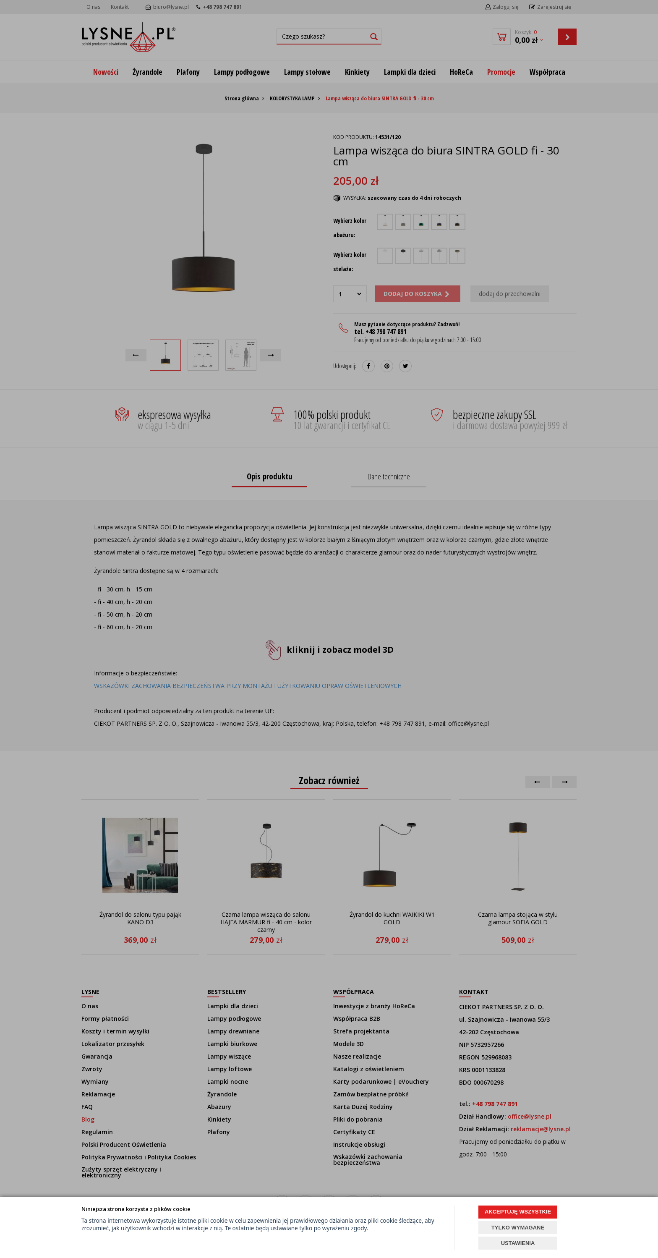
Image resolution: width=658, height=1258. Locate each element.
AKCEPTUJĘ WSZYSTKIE (518, 1211)
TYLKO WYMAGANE (517, 1227)
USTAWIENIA (518, 1243)
